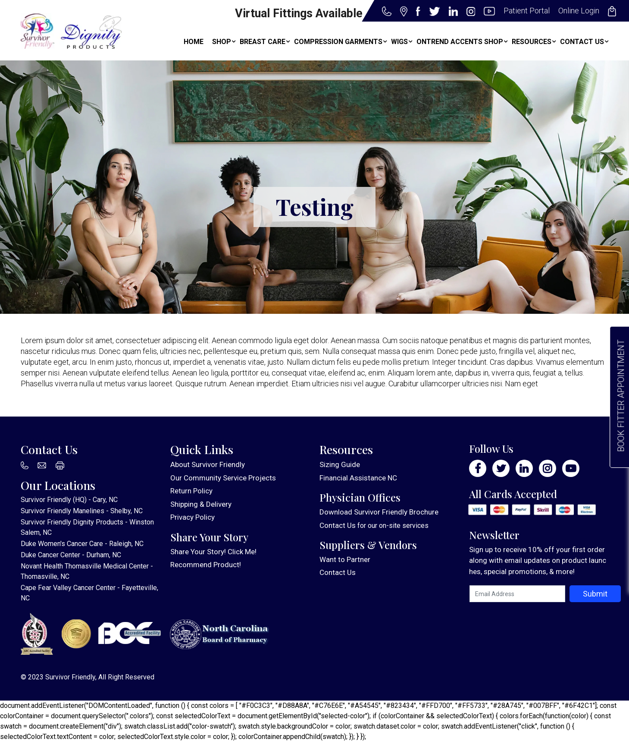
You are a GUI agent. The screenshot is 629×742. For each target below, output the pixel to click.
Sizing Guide (339, 464)
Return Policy (191, 490)
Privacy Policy (192, 517)
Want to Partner (344, 559)
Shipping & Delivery (201, 504)
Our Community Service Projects (223, 478)
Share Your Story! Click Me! (213, 551)
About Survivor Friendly (207, 464)
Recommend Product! (205, 564)
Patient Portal (527, 10)
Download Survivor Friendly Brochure (378, 512)
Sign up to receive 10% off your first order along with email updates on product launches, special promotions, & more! (537, 560)
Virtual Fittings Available (299, 13)
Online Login (578, 10)
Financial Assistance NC (358, 478)
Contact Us (337, 525)
